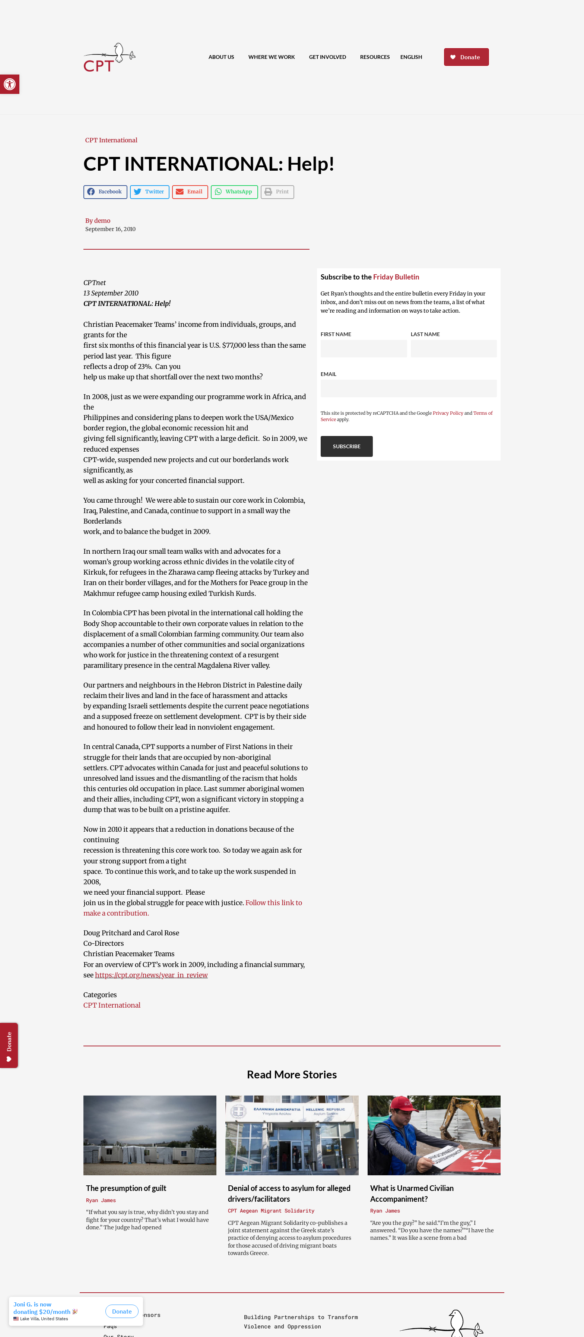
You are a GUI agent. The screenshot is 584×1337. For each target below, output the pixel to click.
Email (328, 374)
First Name (336, 334)
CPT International (111, 140)
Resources (375, 57)
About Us (223, 57)
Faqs (110, 1326)
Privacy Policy (448, 413)
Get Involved (329, 57)
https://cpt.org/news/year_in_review (151, 975)
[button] (9, 84)
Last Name (425, 334)
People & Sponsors (132, 1314)
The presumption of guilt (126, 1187)
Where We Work (273, 57)
